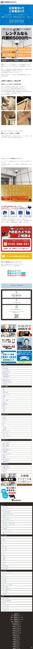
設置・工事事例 (5, 26)
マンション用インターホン (7, 441)
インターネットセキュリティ (7, 453)
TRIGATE (4, 418)
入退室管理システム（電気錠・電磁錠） (9, 523)
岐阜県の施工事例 (10, 26)
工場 (3, 390)
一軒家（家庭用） (5, 568)
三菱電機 (4, 429)
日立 (3, 425)
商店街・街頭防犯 (5, 566)
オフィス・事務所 (5, 400)
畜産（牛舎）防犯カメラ (6, 459)
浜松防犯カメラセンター (16, 637)
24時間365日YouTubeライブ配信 (8, 514)
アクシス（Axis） (5, 433)
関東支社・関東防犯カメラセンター (16, 617)
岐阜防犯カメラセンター (16, 639)
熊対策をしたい (5, 366)
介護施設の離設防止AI (6, 376)
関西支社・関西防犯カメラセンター (16, 621)
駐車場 (4, 539)
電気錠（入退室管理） (6, 445)
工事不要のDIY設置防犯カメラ (7, 511)
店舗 (3, 398)
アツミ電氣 (4, 427)
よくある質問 (5, 469)
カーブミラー (5, 447)
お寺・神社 (4, 563)
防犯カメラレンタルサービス (7, 572)
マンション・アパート (6, 394)
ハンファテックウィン (6, 435)
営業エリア (4, 471)
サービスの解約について (6, 605)
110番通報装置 (5, 451)
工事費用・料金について (6, 467)
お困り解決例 (5, 582)
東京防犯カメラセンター (16, 626)
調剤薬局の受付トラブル (6, 372)
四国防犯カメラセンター (16, 648)
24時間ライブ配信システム (7, 449)
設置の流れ (4, 603)
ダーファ (4, 437)
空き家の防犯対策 (5, 374)
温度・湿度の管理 (5, 368)
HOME (2, 26)
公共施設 (4, 561)
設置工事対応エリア (6, 594)
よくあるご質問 (5, 591)
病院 (3, 388)
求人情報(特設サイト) (6, 610)
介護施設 (4, 396)
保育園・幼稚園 (5, 392)
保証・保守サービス (6, 577)
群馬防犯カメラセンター (16, 630)
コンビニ (4, 551)
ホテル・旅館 (5, 549)
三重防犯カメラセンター (16, 641)
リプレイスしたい (5, 378)
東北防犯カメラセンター (16, 646)
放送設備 (4, 457)
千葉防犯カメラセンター (16, 628)
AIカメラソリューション (6, 509)
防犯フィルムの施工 (6, 443)
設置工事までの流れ (6, 465)
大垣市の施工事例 (15, 26)
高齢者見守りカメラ (6, 461)
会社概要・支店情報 (6, 598)
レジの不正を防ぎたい (6, 370)
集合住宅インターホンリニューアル (8, 521)
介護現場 (4, 556)
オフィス (4, 542)
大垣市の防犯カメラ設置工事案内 (16, 285)
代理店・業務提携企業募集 (7, 600)
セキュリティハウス (6, 431)
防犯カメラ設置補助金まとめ (7, 589)
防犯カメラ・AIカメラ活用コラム (8, 584)
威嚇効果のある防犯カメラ (7, 380)
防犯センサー (5, 455)
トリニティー (5, 416)
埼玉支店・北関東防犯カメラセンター (16, 619)
